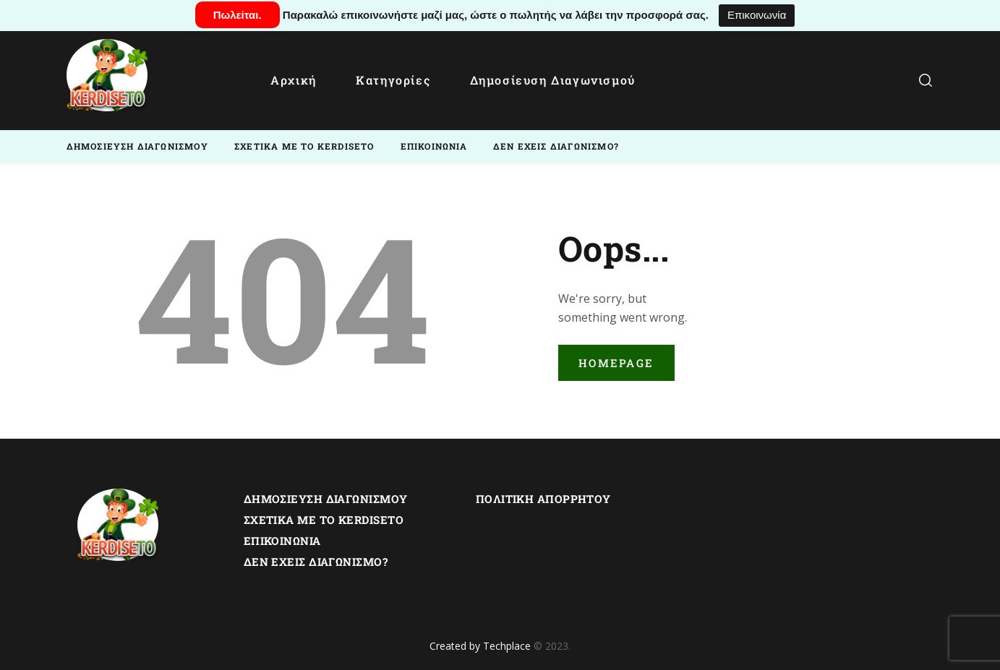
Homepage (616, 363)
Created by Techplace (480, 646)
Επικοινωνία (756, 15)
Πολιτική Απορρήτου (543, 498)
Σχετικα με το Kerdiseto (323, 519)
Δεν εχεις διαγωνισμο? (316, 561)
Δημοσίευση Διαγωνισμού (326, 498)
